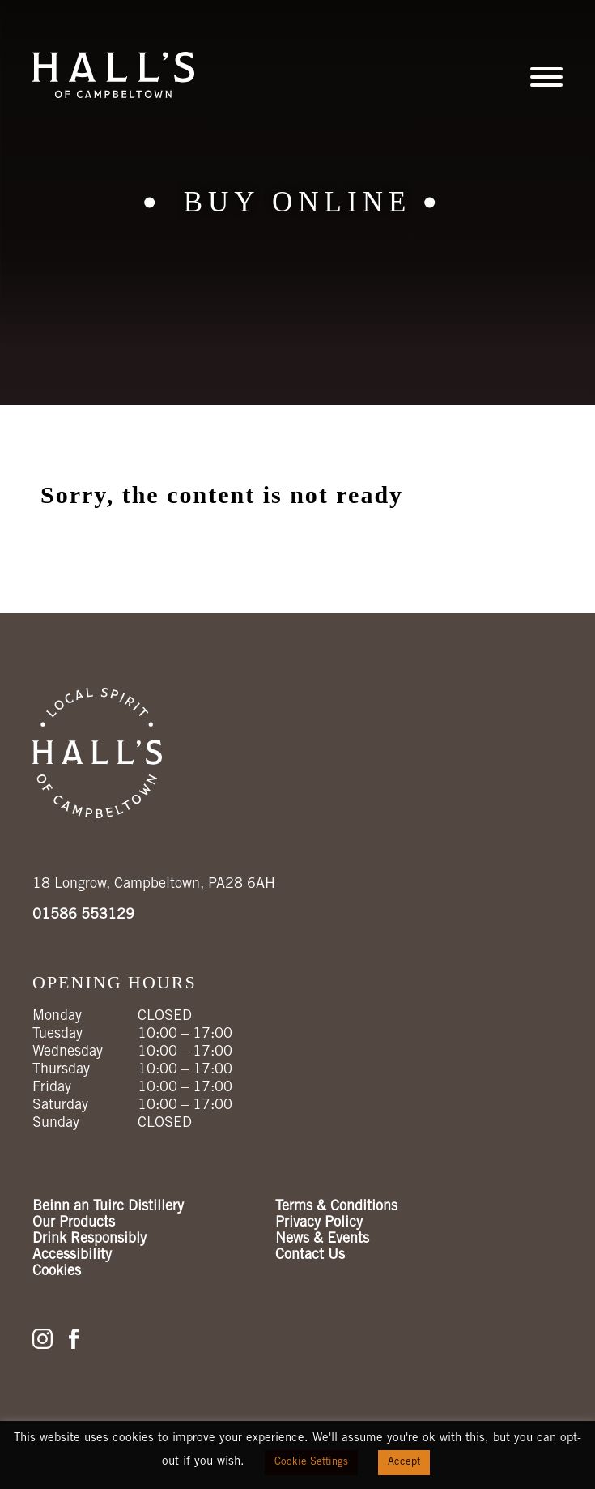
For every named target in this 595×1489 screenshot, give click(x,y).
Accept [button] (404, 1462)
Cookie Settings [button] (311, 1462)
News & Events (322, 1239)
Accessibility (72, 1255)
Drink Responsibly (89, 1239)
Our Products (73, 1223)
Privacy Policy (319, 1223)
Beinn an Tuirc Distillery (108, 1207)
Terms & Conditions (336, 1207)
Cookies (56, 1272)
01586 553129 (83, 915)
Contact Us (310, 1255)
